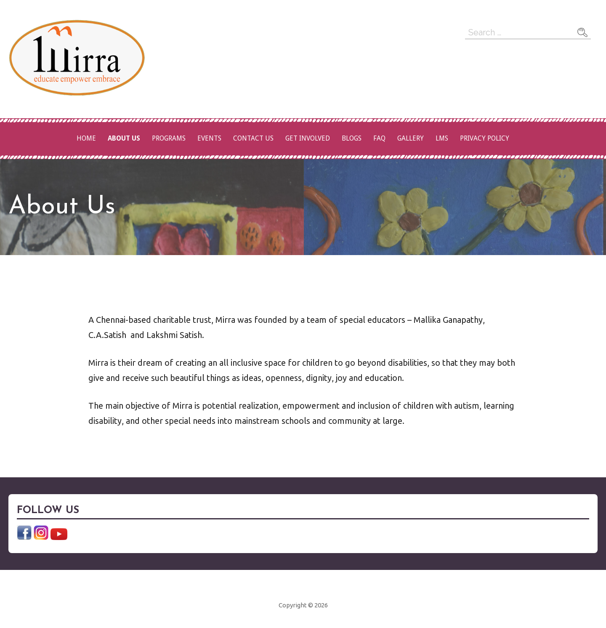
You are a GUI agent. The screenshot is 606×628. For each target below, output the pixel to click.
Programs (169, 138)
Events (209, 138)
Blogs (351, 138)
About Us (124, 138)
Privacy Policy (484, 138)
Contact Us (253, 138)
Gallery (410, 138)
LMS (442, 138)
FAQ (379, 138)
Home (86, 138)
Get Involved (307, 138)
